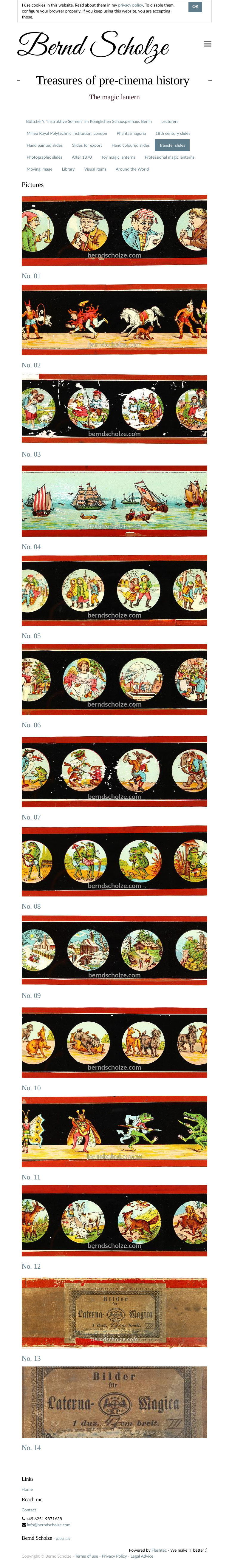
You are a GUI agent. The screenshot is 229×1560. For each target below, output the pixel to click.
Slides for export (87, 145)
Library (68, 168)
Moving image (39, 168)
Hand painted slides (45, 145)
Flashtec (159, 1550)
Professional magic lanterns (169, 157)
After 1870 (82, 157)
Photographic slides (44, 157)
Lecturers (169, 121)
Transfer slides (172, 145)
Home (27, 1489)
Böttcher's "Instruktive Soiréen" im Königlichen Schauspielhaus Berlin (89, 121)
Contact (29, 1509)
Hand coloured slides (131, 145)
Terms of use (86, 1556)
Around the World (132, 168)
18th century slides (172, 133)
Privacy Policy (114, 1556)
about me (63, 1538)
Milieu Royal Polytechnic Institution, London (67, 133)
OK (195, 7)
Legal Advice (142, 1556)
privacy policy (130, 4)
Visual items (95, 168)
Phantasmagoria (131, 133)
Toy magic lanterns (118, 157)
